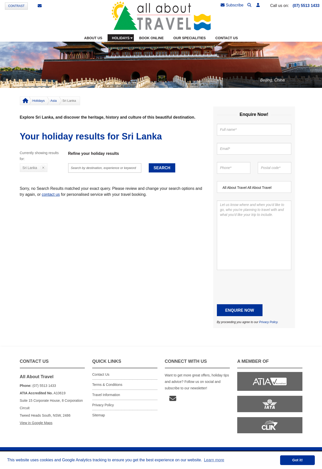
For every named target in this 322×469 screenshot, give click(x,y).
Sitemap (98, 415)
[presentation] (254, 287)
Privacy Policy (268, 322)
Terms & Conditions (107, 385)
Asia (53, 100)
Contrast (16, 6)
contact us (51, 194)
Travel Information (106, 395)
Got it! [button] (297, 460)
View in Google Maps (36, 423)
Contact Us (100, 374)
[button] (258, 5)
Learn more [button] (214, 460)
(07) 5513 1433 (306, 5)
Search (162, 168)
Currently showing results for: (39, 156)
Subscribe (232, 5)
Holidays (38, 100)
